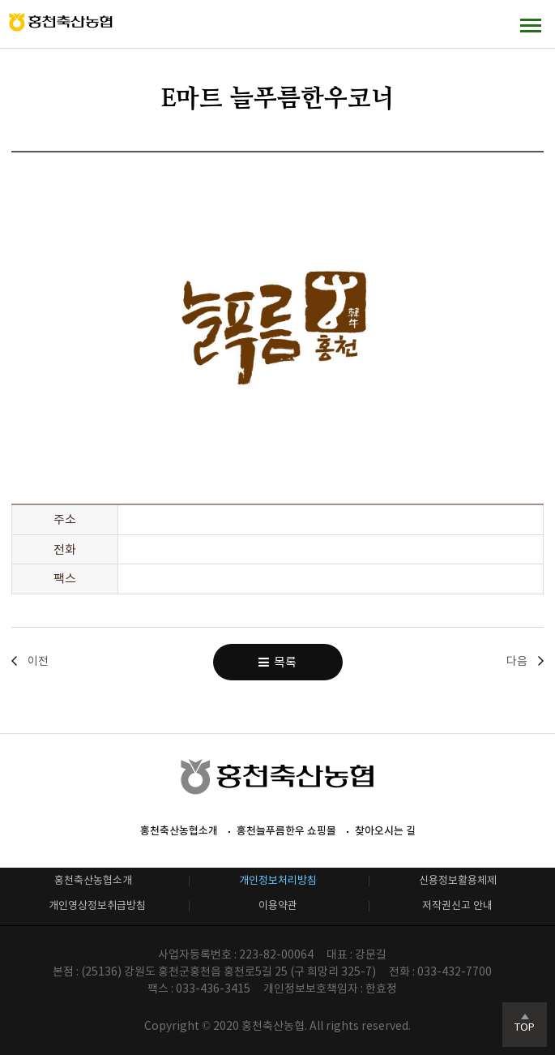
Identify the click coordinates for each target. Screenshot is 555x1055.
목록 (277, 662)
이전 (38, 661)
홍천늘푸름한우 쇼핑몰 (286, 831)
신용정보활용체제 (458, 880)
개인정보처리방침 (278, 880)
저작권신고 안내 (457, 905)
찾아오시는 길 (385, 831)
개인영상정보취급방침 (97, 905)
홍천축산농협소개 (179, 831)
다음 (516, 661)
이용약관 (277, 905)
